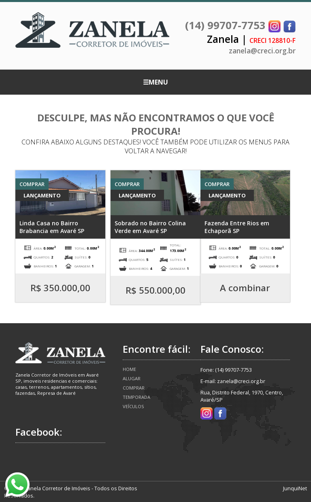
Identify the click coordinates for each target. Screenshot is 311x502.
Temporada (136, 397)
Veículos (133, 406)
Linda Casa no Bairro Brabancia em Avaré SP (51, 227)
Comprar (134, 388)
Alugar (132, 378)
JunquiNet (295, 488)
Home (129, 369)
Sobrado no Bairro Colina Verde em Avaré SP (150, 227)
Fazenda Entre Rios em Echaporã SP (236, 227)
